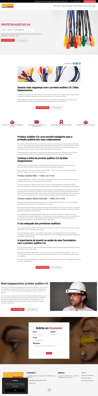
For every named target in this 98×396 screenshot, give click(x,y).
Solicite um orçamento (8, 40)
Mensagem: (36, 343)
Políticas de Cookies (86, 378)
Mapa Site (83, 372)
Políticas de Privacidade (87, 375)
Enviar (49, 353)
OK (15, 390)
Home (3, 30)
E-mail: (35, 337)
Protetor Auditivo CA (19, 30)
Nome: (35, 332)
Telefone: (53, 332)
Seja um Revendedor (89, 1)
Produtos (9, 30)
